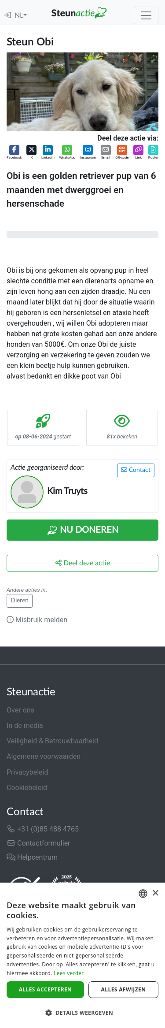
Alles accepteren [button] (45, 989)
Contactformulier (38, 843)
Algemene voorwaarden (44, 756)
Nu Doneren (82, 530)
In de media (25, 725)
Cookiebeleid (27, 787)
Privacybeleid (27, 772)
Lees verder (69, 973)
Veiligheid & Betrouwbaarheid (52, 741)
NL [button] (19, 15)
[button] (14, 152)
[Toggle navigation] (146, 15)
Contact (135, 470)
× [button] (155, 893)
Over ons (20, 710)
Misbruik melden (37, 620)
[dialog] (82, 955)
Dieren (20, 601)
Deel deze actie (82, 563)
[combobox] (143, 893)
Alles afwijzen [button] (123, 989)
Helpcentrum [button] (32, 857)
